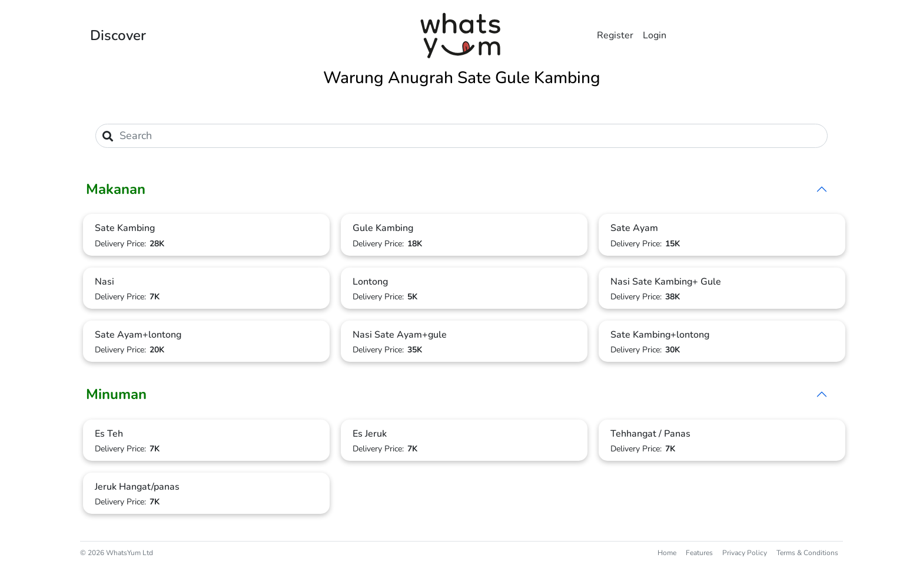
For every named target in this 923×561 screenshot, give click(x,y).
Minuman (116, 394)
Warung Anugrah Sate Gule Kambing (461, 78)
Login (654, 35)
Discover (118, 35)
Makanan (115, 189)
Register (615, 35)
